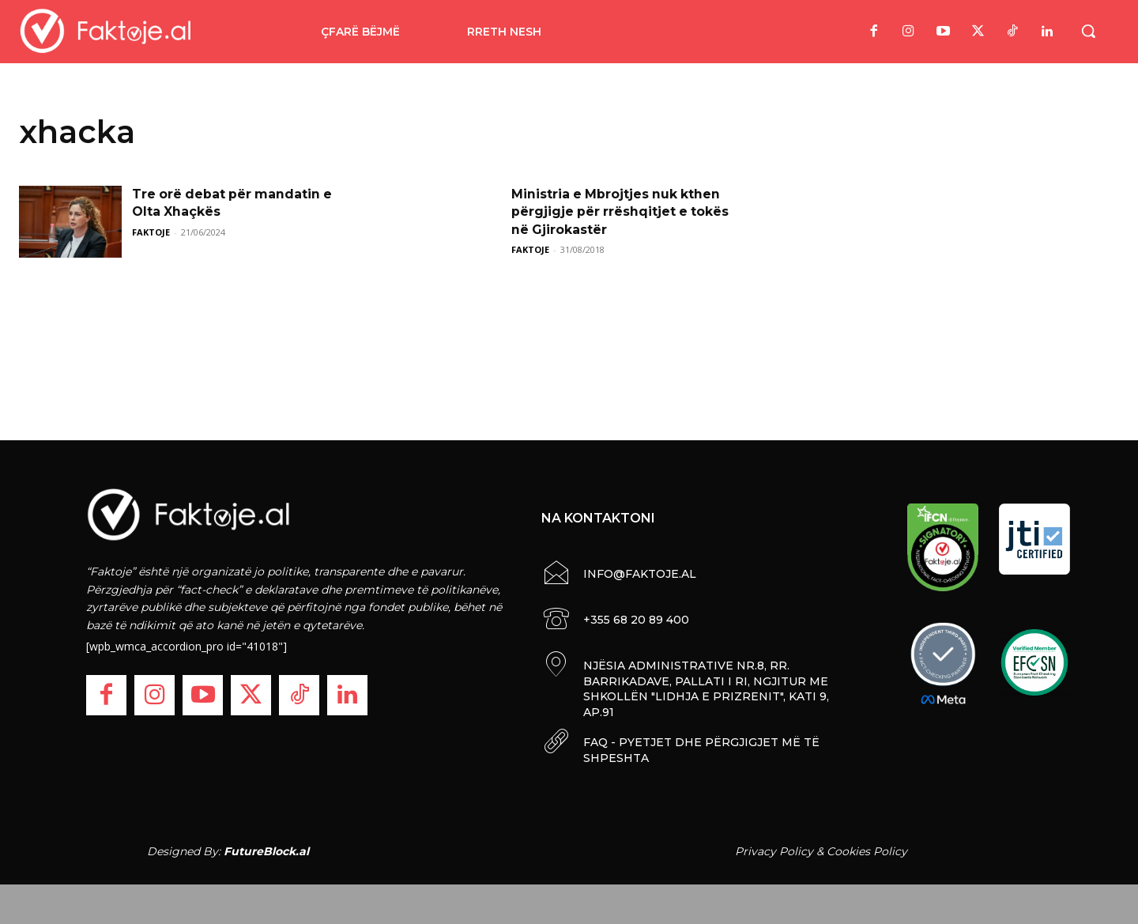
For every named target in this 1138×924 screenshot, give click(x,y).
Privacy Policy (774, 851)
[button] (1088, 31)
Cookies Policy (867, 851)
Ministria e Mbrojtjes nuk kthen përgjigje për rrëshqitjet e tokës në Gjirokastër (621, 212)
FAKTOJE (151, 232)
